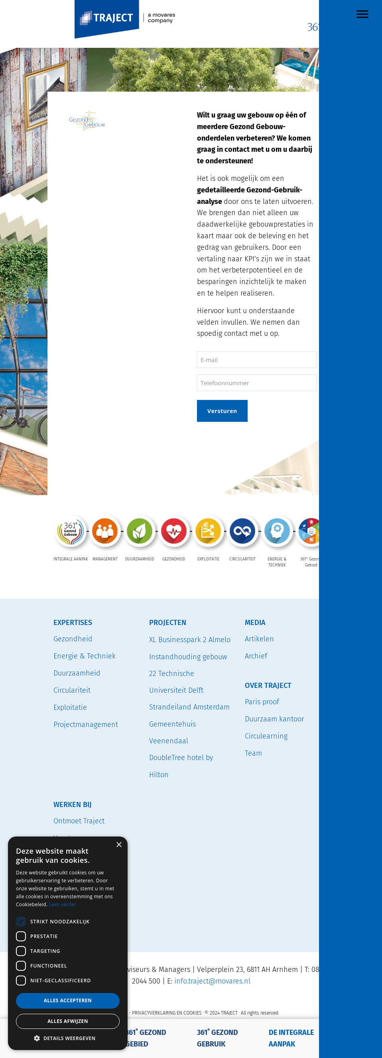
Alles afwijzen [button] (67, 1021)
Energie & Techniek (84, 655)
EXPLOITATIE (208, 559)
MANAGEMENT (105, 559)
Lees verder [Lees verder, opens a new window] (63, 904)
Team (253, 752)
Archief (256, 655)
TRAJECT (147, 1)
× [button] (119, 845)
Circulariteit (72, 690)
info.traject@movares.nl (212, 980)
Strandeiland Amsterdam (189, 707)
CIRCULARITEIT (242, 559)
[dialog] (68, 943)
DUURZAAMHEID (139, 559)
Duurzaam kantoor (274, 718)
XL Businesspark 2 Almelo (189, 639)
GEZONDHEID (173, 559)
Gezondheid (73, 638)
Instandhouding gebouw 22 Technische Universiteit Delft (188, 673)
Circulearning (266, 735)
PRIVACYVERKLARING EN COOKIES (166, 1012)
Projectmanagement (85, 724)
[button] (68, 1038)
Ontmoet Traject (78, 820)
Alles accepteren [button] (68, 1000)
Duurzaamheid (76, 672)
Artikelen (259, 638)
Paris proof (262, 701)
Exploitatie (70, 707)
